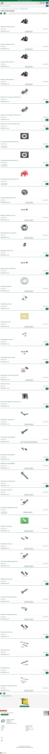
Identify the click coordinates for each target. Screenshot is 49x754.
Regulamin (3, 726)
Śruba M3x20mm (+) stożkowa (5, 667)
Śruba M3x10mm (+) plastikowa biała (6, 526)
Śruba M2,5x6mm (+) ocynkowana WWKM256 (7, 454)
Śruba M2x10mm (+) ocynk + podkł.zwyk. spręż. (8, 481)
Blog (2, 730)
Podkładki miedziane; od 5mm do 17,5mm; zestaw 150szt (10, 375)
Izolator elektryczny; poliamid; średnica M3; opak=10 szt (9, 141)
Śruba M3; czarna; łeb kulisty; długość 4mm (7, 61)
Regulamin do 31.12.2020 (29, 729)
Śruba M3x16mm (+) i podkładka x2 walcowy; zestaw (9, 614)
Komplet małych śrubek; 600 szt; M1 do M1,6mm (8, 197)
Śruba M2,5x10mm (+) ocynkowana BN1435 (7, 419)
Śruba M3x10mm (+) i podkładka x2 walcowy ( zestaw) (9, 507)
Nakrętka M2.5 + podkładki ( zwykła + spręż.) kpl (8, 215)
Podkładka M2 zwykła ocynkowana (6, 286)
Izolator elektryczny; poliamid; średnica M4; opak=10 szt (9, 160)
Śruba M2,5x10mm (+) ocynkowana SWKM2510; (8, 437)
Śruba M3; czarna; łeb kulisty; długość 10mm (7, 26)
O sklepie (3, 725)
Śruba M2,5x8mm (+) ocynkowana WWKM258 (7, 463)
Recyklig (27, 730)
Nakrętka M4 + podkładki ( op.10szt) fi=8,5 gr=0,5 (8, 268)
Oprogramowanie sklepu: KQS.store (21, 747)
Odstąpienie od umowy (29, 726)
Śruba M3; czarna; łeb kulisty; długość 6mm (7, 79)
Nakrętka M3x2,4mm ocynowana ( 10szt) (7, 250)
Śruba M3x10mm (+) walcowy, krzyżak (6, 543)
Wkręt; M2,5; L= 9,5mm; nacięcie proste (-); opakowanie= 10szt (10, 123)
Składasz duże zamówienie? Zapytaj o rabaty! (24, 0)
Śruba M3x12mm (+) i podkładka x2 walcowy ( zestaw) (9, 561)
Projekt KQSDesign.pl (30, 747)
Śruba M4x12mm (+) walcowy (5, 383)
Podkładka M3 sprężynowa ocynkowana (7, 339)
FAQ (2, 729)
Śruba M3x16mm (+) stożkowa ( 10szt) (6, 632)
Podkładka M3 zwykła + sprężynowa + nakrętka (8, 357)
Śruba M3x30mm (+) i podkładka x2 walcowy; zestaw (9, 685)
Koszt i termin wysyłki (29, 725)
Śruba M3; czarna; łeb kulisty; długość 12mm (7, 44)
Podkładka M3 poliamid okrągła (6, 321)
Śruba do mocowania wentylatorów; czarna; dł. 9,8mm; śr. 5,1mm (11, 401)
